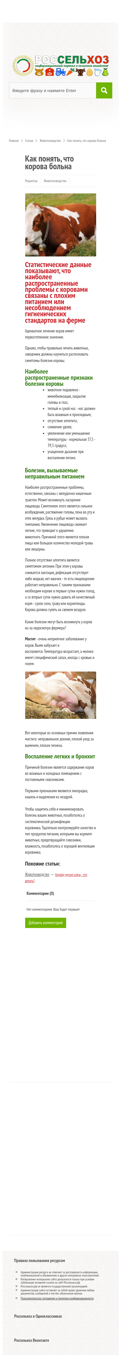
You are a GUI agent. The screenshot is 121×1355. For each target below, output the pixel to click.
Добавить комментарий (46, 922)
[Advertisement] (52, 1012)
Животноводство (55, 180)
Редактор (31, 180)
